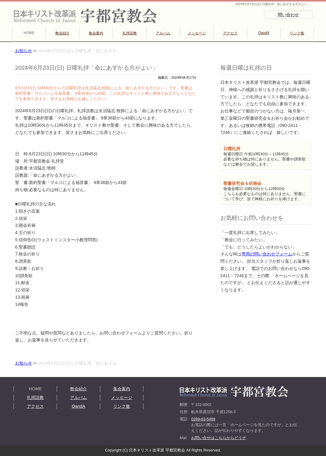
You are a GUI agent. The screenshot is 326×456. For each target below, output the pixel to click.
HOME (29, 33)
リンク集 (297, 33)
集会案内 (96, 33)
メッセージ (197, 33)
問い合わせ (288, 14)
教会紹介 (62, 33)
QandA (263, 33)
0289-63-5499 (203, 419)
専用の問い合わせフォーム (266, 254)
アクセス (230, 33)
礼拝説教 (129, 33)
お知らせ (23, 51)
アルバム (163, 33)
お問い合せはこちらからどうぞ (218, 437)
